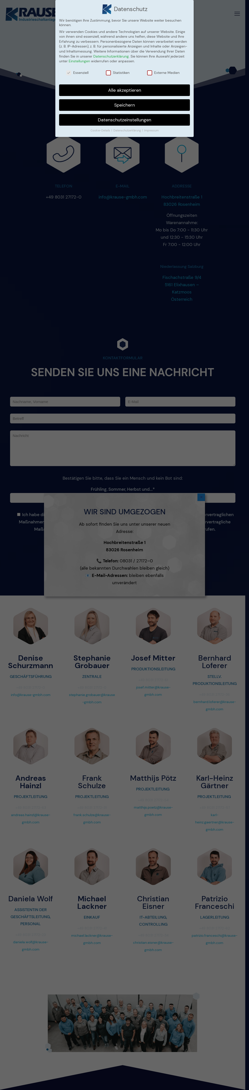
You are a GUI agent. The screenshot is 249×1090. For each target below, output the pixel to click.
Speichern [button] (124, 105)
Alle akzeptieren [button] (124, 90)
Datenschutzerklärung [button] (127, 130)
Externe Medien (163, 72)
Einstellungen (79, 61)
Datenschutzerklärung (111, 56)
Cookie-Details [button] (101, 130)
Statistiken (118, 72)
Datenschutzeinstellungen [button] (124, 120)
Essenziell (77, 72)
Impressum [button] (151, 130)
